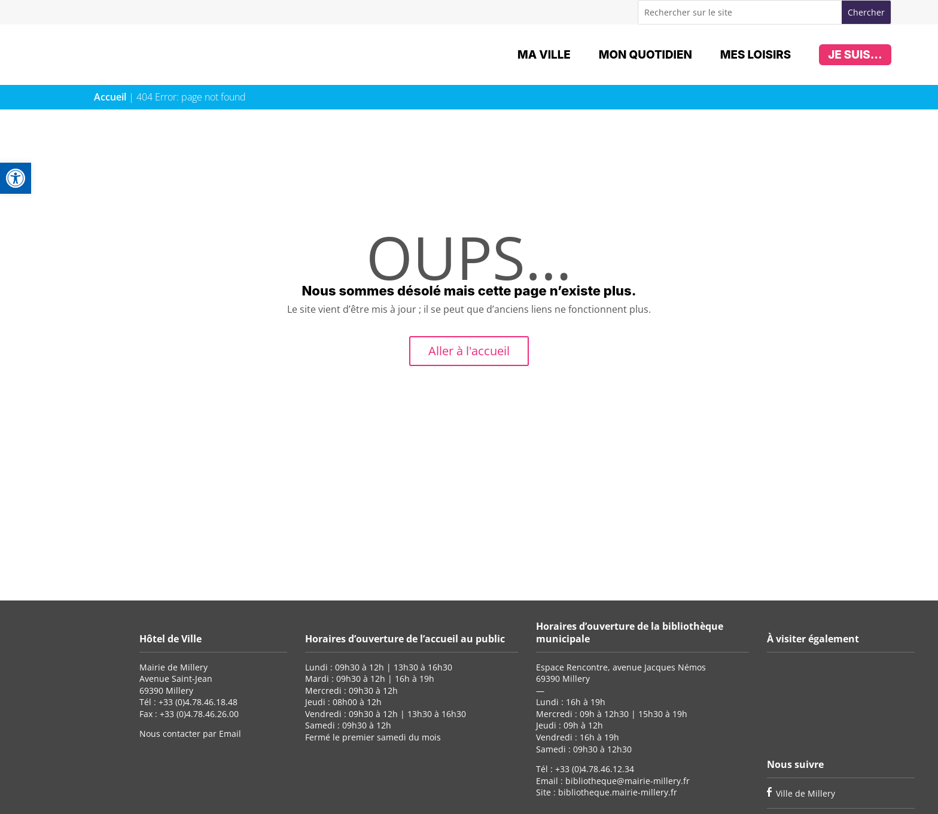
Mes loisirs (755, 55)
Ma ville (544, 55)
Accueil (110, 96)
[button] (15, 178)
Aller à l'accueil (469, 351)
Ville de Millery (805, 793)
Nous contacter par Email (190, 733)
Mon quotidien (645, 55)
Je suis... (855, 55)
